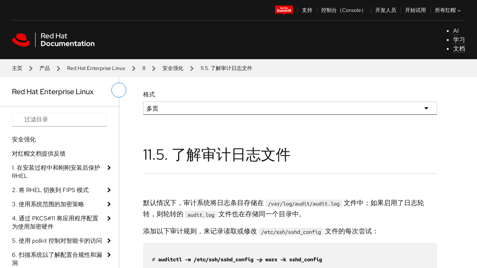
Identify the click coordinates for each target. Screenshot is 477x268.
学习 (459, 40)
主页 (17, 68)
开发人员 (385, 10)
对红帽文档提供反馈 (39, 153)
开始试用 (415, 10)
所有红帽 (448, 10)
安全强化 (172, 68)
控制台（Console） (343, 10)
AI (456, 31)
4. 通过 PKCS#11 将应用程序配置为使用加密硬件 (55, 222)
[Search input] (59, 119)
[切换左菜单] (118, 90)
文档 (459, 48)
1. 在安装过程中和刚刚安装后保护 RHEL (56, 172)
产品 (45, 68)
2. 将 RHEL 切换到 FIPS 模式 (50, 190)
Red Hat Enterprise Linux (96, 68)
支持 (307, 10)
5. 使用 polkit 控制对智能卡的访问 (57, 241)
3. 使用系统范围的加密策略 (48, 204)
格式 (149, 94)
